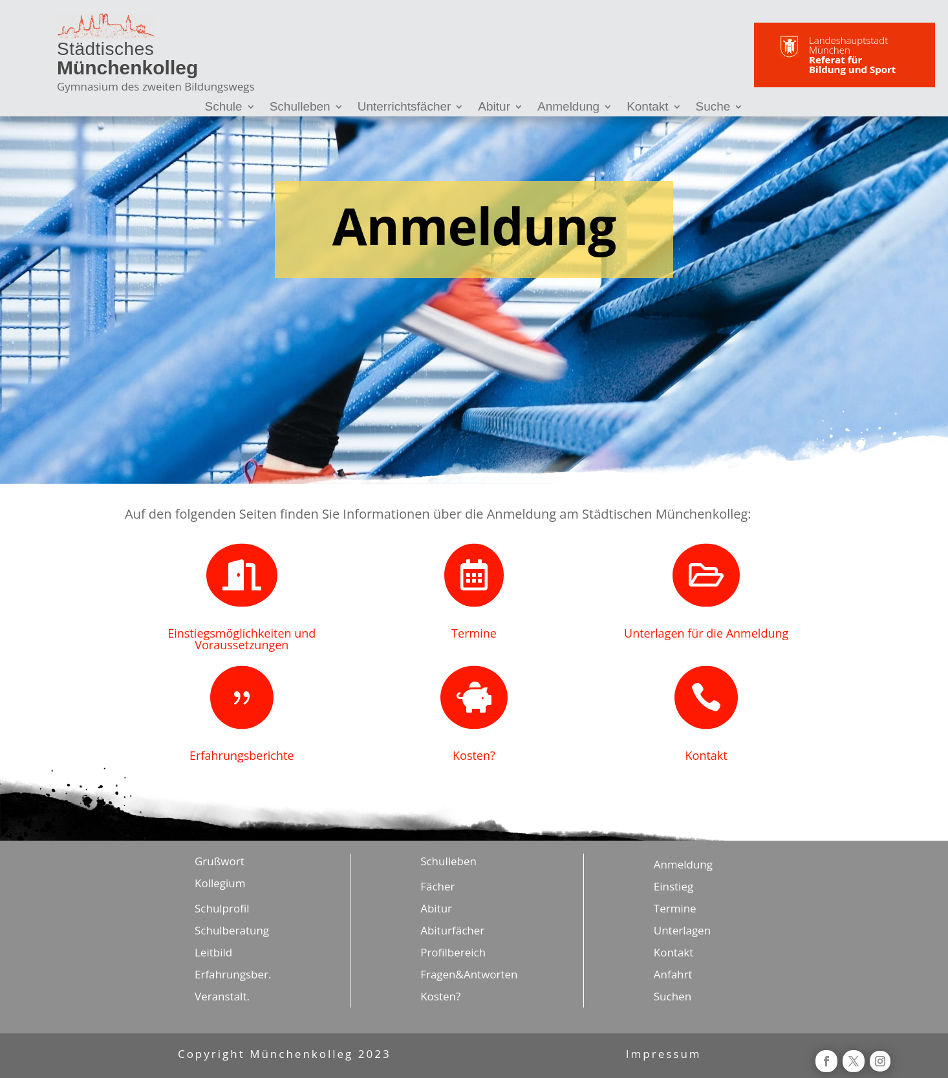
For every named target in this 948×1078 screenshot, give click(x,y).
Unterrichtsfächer (404, 107)
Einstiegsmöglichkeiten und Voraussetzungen (241, 638)
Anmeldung (568, 107)
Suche (713, 107)
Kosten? (474, 755)
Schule (223, 107)
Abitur (494, 107)
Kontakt (647, 107)
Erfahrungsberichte (241, 755)
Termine (474, 633)
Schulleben (300, 107)
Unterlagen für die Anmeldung (706, 633)
